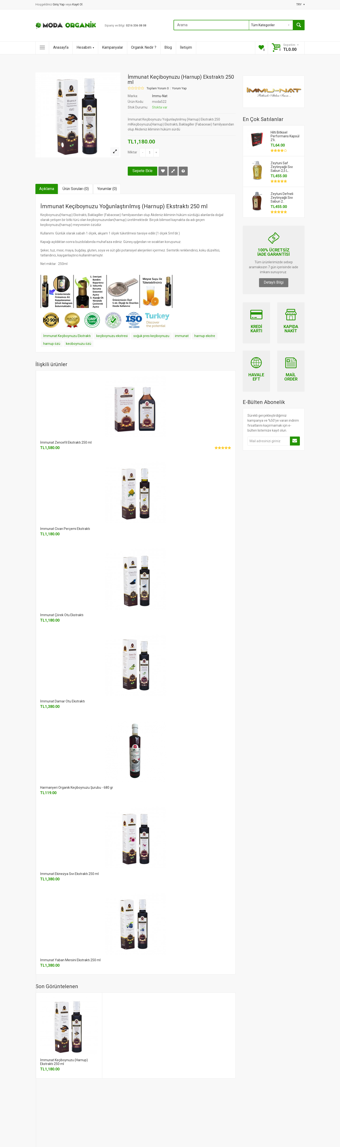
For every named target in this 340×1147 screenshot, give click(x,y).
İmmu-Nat (159, 96)
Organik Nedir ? (143, 47)
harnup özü (51, 344)
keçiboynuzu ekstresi (112, 336)
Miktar (132, 152)
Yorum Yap (179, 88)
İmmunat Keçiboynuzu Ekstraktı (67, 336)
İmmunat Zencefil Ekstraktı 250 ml (66, 442)
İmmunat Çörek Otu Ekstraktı (61, 615)
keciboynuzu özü (78, 344)
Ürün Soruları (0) (76, 188)
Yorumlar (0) (107, 188)
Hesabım (85, 47)
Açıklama (46, 188)
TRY (300, 4)
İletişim (186, 47)
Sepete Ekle (142, 171)
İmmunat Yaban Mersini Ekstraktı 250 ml (70, 960)
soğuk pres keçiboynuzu (151, 336)
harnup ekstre (204, 336)
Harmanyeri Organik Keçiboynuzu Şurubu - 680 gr (76, 787)
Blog (168, 47)
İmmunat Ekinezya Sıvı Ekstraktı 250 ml (69, 874)
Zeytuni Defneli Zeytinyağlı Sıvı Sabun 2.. (282, 197)
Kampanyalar (112, 47)
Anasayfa (60, 47)
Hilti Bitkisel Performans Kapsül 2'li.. (285, 136)
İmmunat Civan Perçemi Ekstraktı (65, 529)
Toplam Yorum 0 (158, 88)
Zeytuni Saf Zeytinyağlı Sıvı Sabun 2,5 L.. (282, 167)
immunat (182, 336)
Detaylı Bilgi (274, 282)
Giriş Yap (59, 4)
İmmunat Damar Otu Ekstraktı (62, 701)
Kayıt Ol (77, 4)
